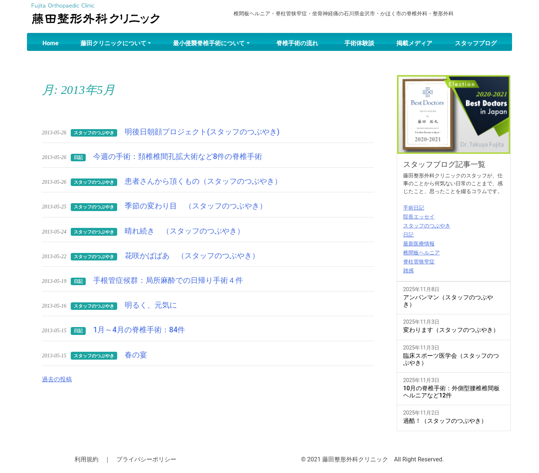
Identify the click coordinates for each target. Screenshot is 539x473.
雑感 (408, 271)
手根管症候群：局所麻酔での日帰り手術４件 (168, 280)
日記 (408, 235)
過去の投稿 (57, 379)
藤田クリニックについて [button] (113, 43)
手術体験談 (359, 43)
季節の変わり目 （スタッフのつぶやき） (196, 205)
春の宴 (136, 354)
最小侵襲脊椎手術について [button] (209, 43)
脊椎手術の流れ (297, 43)
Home (51, 43)
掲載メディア (414, 43)
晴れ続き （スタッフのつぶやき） (184, 230)
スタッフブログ (476, 43)
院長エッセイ (419, 217)
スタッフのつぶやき (426, 226)
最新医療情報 (419, 244)
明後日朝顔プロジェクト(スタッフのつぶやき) (202, 131)
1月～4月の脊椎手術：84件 (139, 329)
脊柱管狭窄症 (419, 262)
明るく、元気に (151, 304)
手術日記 (413, 208)
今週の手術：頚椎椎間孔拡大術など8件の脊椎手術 (177, 156)
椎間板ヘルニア (421, 253)
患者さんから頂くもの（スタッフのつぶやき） (203, 181)
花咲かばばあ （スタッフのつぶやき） (192, 255)
